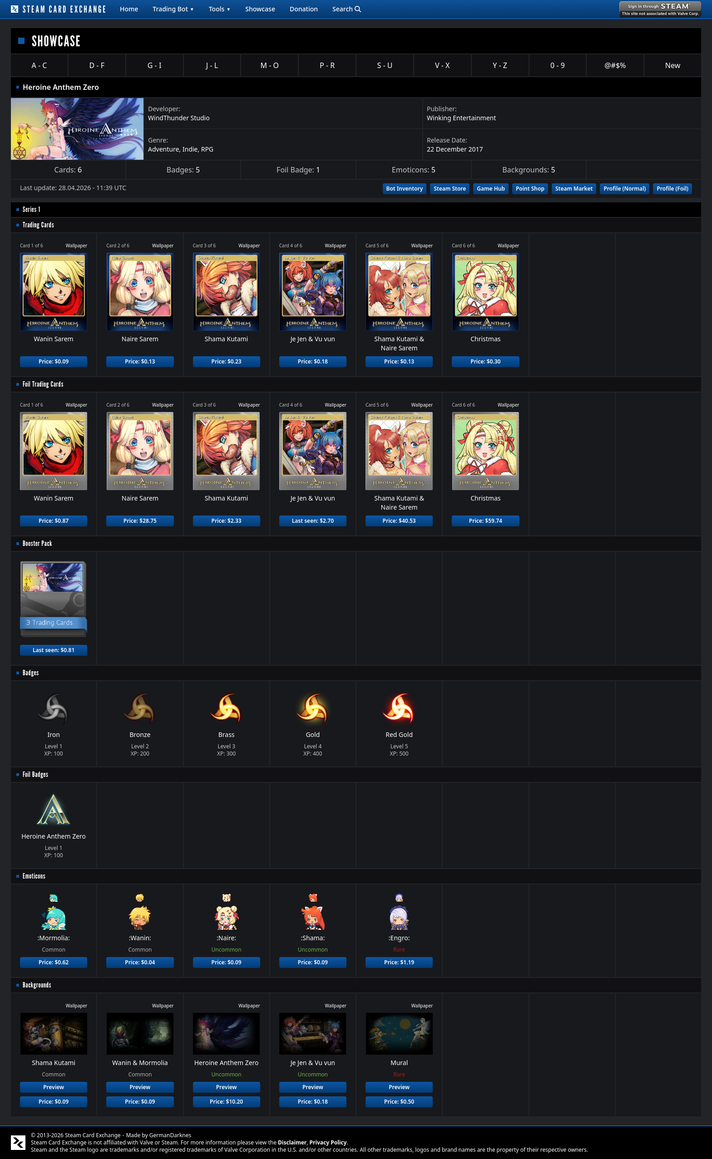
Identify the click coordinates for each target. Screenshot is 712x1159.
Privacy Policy (328, 1142)
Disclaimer (292, 1142)
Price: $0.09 (54, 361)
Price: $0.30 (485, 361)
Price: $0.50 (399, 1101)
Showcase (260, 9)
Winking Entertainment (461, 117)
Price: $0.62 (54, 962)
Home (129, 9)
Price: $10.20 (226, 1101)
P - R (327, 65)
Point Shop (530, 188)
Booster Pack (37, 543)
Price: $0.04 (140, 962)
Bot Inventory (404, 188)
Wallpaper (77, 245)
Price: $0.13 (140, 361)
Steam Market (574, 188)
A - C (39, 65)
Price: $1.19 (399, 962)
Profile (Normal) (624, 188)
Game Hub (491, 188)
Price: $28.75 (140, 521)
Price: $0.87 (54, 521)
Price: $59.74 (485, 521)
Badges (31, 672)
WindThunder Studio (179, 117)
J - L (212, 65)
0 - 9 (557, 65)
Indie (190, 149)
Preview (53, 1087)
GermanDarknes (170, 1135)
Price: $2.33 (227, 521)
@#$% (615, 65)
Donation (304, 9)
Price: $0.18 (313, 361)
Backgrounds (37, 985)
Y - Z (500, 65)
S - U (384, 65)
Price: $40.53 (399, 521)
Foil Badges (36, 774)
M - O (270, 65)
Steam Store (450, 188)
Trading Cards (38, 225)
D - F (96, 65)
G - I (155, 65)
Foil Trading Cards (43, 384)
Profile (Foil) (672, 188)
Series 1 (31, 209)
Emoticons (34, 876)
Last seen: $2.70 (313, 521)
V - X (442, 65)
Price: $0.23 (227, 361)
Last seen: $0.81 (53, 650)
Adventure (163, 149)
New (672, 65)
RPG (207, 149)
